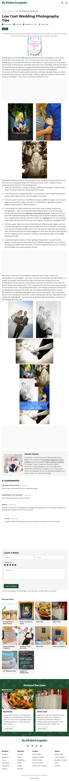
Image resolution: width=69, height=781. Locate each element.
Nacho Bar (7, 712)
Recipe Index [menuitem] (59, 754)
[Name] (19, 557)
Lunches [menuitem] (4, 769)
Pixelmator (46, 218)
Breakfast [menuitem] (5, 754)
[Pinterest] (32, 746)
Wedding (10, 11)
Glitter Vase (42, 712)
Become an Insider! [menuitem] (61, 760)
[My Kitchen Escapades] (14, 2)
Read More (8, 729)
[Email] (50, 557)
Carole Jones (44, 24)
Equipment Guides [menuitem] (38, 757)
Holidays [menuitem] (20, 769)
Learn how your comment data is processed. (42, 591)
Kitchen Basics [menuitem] (37, 754)
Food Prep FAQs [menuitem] (37, 763)
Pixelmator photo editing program (37, 213)
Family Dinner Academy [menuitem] (39, 766)
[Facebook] (28, 746)
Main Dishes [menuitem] (6, 763)
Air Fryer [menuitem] (20, 754)
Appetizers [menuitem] (5, 757)
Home (4, 11)
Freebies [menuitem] (57, 766)
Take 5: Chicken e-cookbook (55, 462)
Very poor (5, 565)
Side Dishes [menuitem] (5, 766)
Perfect (15, 565)
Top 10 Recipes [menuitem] (60, 757)
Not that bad (7, 565)
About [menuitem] (57, 763)
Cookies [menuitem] (19, 766)
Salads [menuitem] (19, 757)
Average (10, 565)
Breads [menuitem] (19, 763)
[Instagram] (36, 746)
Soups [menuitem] (4, 760)
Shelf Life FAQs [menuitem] (37, 760)
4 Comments (8, 24)
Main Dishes (7, 691)
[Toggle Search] (62, 3)
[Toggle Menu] (66, 3)
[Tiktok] (41, 746)
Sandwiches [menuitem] (21, 760)
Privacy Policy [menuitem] (34, 778)
